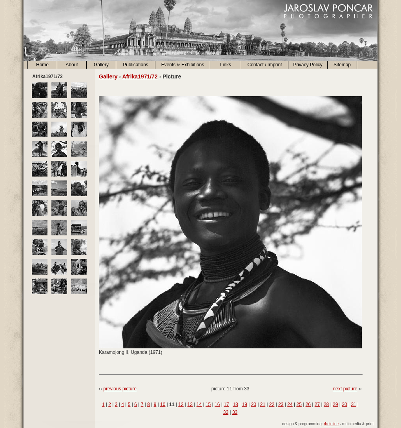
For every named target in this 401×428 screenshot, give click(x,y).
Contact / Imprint (264, 64)
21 (262, 404)
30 (344, 404)
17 (226, 404)
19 (244, 404)
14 (199, 404)
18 (235, 404)
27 (317, 404)
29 (335, 404)
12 (180, 404)
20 (253, 404)
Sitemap (342, 64)
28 (326, 404)
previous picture (120, 389)
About (72, 64)
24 (289, 404)
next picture (345, 389)
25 (298, 404)
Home (42, 64)
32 (225, 412)
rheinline (331, 424)
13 (190, 404)
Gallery (101, 64)
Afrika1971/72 (139, 76)
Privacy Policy (308, 64)
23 (280, 404)
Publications (135, 64)
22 (271, 404)
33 (234, 412)
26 (308, 404)
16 (217, 404)
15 (208, 404)
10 (162, 404)
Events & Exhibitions (182, 64)
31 (353, 404)
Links (225, 64)
